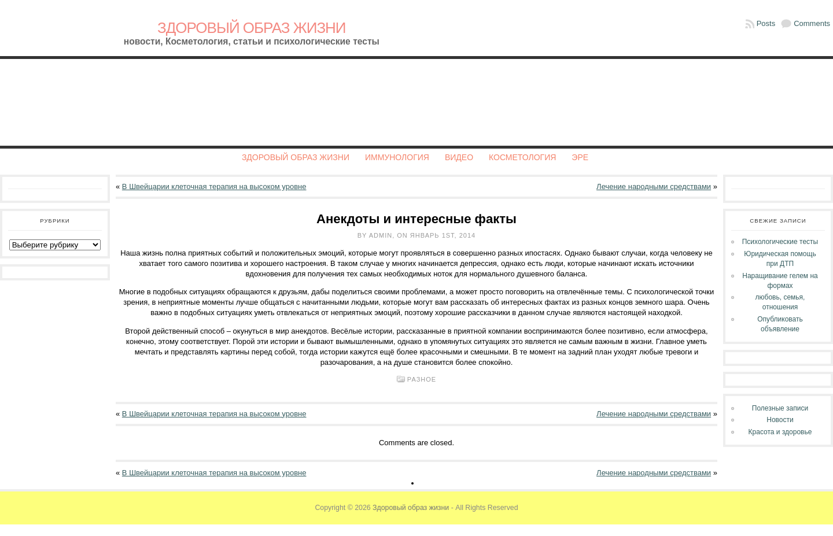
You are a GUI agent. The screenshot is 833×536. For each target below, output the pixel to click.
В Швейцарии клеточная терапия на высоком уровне (214, 186)
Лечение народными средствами (653, 186)
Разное (421, 379)
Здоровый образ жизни (251, 27)
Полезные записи (780, 408)
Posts (766, 23)
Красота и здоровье (780, 432)
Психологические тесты (780, 242)
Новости (779, 420)
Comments (812, 23)
